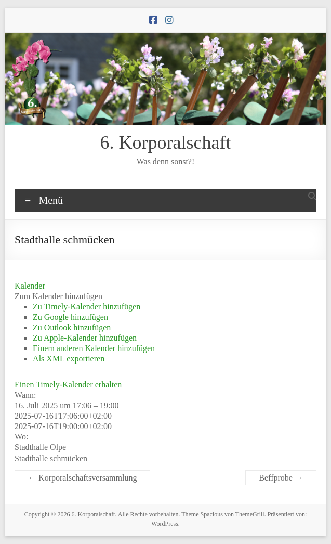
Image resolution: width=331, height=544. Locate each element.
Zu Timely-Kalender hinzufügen (86, 306)
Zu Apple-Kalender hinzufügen (85, 337)
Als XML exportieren (68, 358)
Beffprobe (281, 477)
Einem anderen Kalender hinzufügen (94, 348)
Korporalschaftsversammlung (82, 477)
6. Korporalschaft (165, 142)
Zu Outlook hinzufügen (72, 327)
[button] (58, 296)
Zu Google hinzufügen (70, 317)
